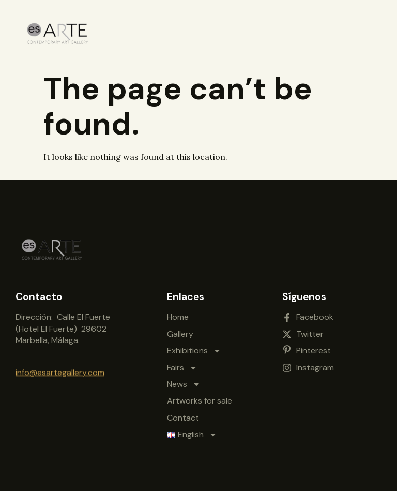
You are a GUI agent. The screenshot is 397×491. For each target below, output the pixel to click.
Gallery (180, 331)
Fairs (182, 365)
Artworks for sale (199, 398)
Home (178, 314)
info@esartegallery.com (60, 371)
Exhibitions (194, 348)
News (184, 382)
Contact (183, 415)
